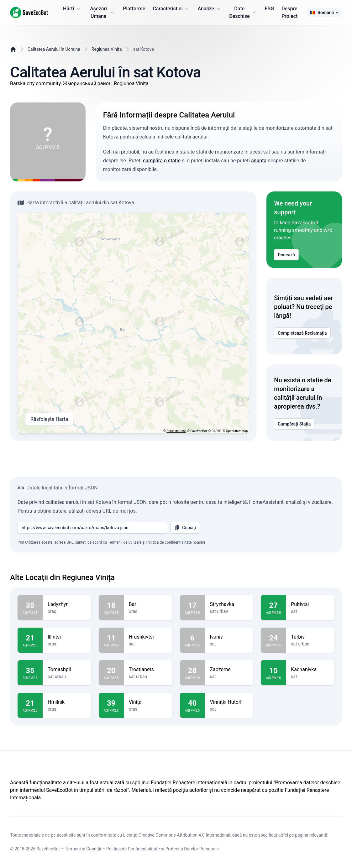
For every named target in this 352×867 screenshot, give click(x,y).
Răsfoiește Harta (49, 419)
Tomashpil (67, 669)
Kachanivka (310, 669)
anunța (258, 161)
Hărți (72, 9)
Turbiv (310, 637)
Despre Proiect (289, 12)
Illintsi (67, 637)
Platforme (134, 9)
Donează (286, 254)
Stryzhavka (229, 604)
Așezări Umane (102, 12)
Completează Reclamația (302, 333)
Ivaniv (229, 637)
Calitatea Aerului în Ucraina (54, 49)
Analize (209, 9)
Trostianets (148, 669)
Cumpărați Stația (294, 424)
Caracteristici (171, 9)
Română (324, 12)
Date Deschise (243, 12)
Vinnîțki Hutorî (229, 702)
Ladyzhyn (67, 604)
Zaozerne (229, 669)
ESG (269, 9)
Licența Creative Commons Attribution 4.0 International (176, 835)
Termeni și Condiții (83, 848)
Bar (148, 604)
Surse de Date (176, 431)
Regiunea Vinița (107, 49)
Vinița (148, 702)
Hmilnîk (67, 702)
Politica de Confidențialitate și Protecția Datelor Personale (162, 848)
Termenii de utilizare (125, 542)
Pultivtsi (310, 604)
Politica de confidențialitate (169, 542)
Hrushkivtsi (148, 637)
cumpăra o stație (162, 161)
